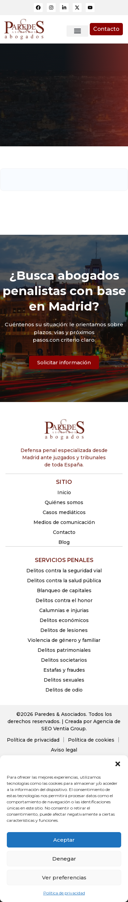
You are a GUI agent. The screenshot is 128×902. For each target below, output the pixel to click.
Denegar (64, 858)
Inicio (64, 492)
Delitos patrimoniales (64, 650)
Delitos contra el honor (64, 600)
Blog (64, 542)
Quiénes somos (64, 502)
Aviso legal (64, 750)
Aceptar (64, 840)
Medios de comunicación (64, 522)
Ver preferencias (64, 877)
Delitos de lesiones (64, 630)
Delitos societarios (64, 660)
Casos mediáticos (64, 512)
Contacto (64, 532)
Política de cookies (91, 740)
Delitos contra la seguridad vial (64, 571)
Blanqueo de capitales (64, 590)
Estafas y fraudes (64, 670)
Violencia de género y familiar (64, 640)
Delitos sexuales (64, 680)
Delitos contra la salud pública (64, 580)
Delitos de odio (64, 690)
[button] (117, 763)
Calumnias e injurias (64, 610)
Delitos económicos (64, 620)
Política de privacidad (64, 892)
